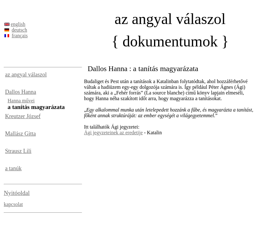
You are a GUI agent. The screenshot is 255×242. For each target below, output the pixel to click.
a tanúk (13, 168)
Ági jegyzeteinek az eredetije (113, 132)
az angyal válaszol (26, 74)
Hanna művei (21, 100)
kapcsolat (13, 204)
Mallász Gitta (20, 133)
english (18, 24)
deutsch (19, 30)
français (20, 35)
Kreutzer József (22, 116)
